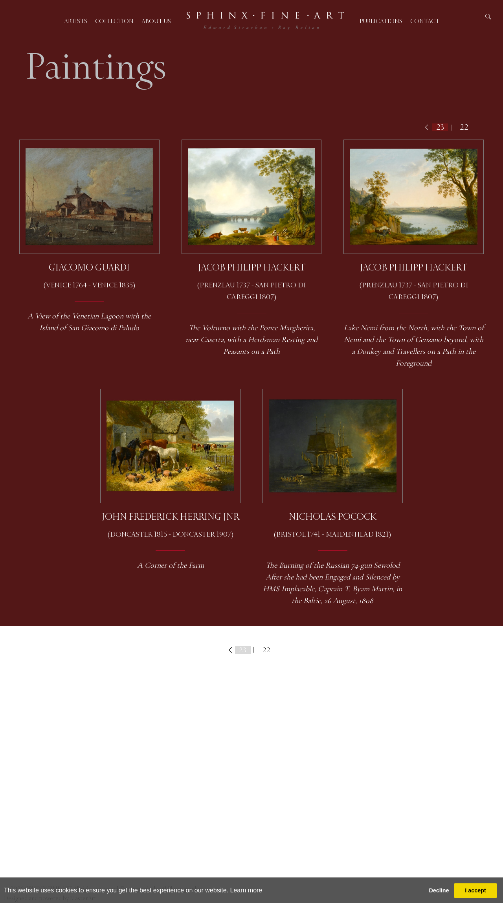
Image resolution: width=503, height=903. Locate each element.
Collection (114, 21)
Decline (439, 890)
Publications (381, 21)
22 (464, 127)
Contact (424, 21)
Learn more (246, 890)
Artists (75, 21)
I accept (475, 890)
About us (156, 21)
